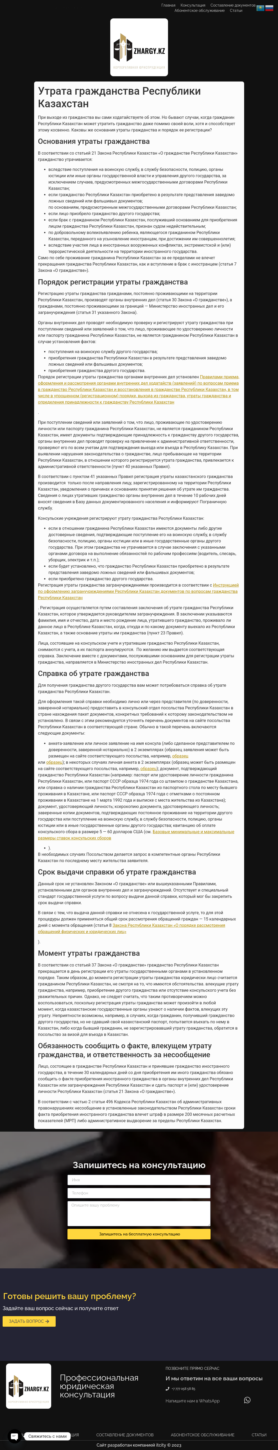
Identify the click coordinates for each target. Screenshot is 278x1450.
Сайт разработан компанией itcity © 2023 (139, 1445)
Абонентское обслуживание (200, 10)
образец (180, 756)
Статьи (236, 10)
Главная (168, 5)
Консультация (193, 5)
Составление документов (233, 5)
